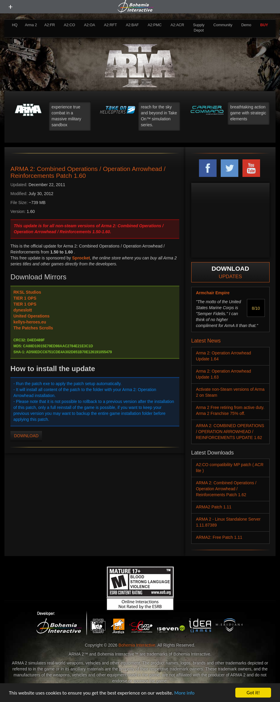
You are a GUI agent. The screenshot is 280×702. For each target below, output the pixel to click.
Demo (246, 25)
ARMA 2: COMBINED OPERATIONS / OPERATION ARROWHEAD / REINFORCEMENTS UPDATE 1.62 (230, 431)
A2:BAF (132, 25)
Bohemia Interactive (137, 645)
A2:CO (69, 25)
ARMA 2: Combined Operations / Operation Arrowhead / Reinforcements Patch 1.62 (226, 488)
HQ (15, 25)
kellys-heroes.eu (29, 322)
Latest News (206, 341)
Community (222, 25)
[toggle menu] (10, 7)
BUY (264, 25)
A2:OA (89, 25)
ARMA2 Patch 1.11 (213, 507)
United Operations (31, 316)
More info (184, 693)
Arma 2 (31, 25)
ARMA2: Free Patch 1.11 (219, 537)
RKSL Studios (27, 292)
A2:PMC (155, 25)
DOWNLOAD (26, 435)
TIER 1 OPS (24, 298)
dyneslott (22, 310)
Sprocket (81, 258)
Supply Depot (199, 27)
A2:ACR (177, 25)
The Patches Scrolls (33, 328)
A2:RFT (110, 25)
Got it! (253, 692)
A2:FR (49, 25)
